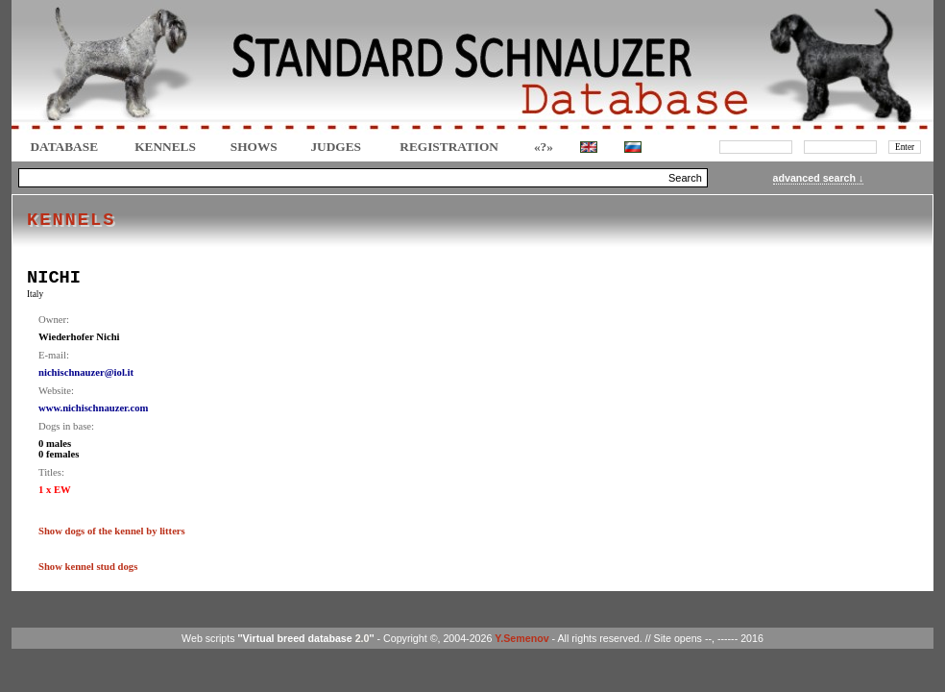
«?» (543, 146)
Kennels (165, 146)
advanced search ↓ (818, 178)
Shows (254, 146)
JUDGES (335, 146)
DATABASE (64, 146)
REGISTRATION (449, 146)
